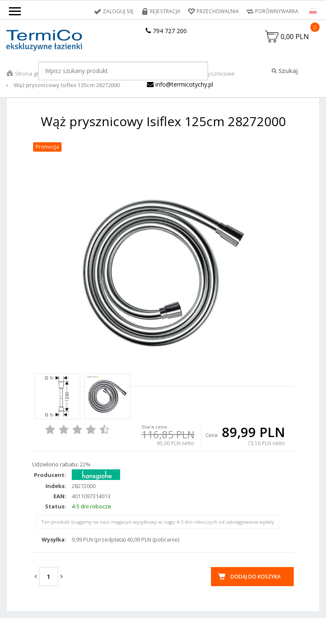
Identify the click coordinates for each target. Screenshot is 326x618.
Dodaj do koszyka (255, 576)
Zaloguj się (119, 11)
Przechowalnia (218, 11)
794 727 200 (166, 31)
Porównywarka (276, 11)
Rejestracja (165, 11)
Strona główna (33, 73)
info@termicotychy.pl (180, 84)
